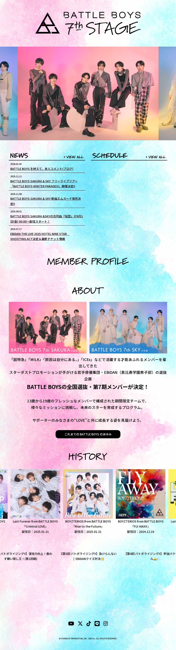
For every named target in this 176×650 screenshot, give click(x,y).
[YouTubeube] (71, 624)
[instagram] (105, 624)
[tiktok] (89, 624)
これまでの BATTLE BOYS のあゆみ (88, 434)
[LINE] (97, 624)
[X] (80, 624)
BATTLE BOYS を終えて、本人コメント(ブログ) (41, 169)
